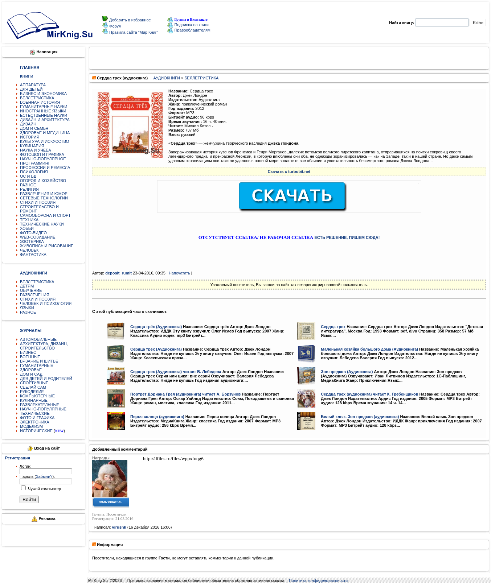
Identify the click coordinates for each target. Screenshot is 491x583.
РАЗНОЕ (28, 185)
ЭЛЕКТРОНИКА (34, 422)
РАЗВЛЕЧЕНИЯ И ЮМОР (43, 193)
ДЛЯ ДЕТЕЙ (31, 89)
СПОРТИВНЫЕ (34, 383)
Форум (114, 26)
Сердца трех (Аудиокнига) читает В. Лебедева (175, 371)
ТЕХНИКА (29, 220)
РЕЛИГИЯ (29, 189)
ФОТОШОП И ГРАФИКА (42, 154)
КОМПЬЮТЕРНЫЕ (37, 396)
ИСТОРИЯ (29, 137)
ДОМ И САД (31, 374)
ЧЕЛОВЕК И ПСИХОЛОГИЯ (45, 303)
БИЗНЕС (28, 352)
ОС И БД (28, 176)
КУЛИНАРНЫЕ (34, 400)
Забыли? (44, 476)
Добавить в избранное (129, 20)
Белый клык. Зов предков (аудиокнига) (360, 416)
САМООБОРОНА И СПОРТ (45, 215)
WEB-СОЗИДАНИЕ (38, 237)
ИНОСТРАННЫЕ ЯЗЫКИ (43, 111)
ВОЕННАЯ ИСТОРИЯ (40, 102)
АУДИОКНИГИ (167, 78)
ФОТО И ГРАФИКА (37, 417)
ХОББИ (27, 228)
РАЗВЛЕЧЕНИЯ (34, 295)
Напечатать (179, 273)
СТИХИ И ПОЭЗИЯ (38, 202)
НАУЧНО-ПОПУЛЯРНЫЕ (43, 409)
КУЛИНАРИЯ (32, 146)
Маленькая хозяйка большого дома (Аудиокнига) (369, 349)
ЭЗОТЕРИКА (32, 241)
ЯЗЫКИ (27, 308)
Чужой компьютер (44, 489)
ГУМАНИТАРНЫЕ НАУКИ (43, 106)
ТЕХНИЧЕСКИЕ (35, 413)
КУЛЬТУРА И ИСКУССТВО (44, 141)
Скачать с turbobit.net (289, 171)
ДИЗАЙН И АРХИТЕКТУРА (45, 119)
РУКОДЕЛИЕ (32, 391)
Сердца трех (333, 326)
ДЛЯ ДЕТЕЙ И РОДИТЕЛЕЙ (46, 378)
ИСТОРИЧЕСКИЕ (36, 431)
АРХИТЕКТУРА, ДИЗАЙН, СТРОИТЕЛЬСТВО (44, 346)
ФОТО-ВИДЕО (33, 233)
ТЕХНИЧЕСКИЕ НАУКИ (42, 224)
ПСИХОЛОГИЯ (34, 172)
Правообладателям (188, 30)
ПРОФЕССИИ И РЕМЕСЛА (45, 167)
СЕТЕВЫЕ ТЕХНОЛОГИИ (44, 198)
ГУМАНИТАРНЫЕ (36, 365)
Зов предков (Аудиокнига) (347, 371)
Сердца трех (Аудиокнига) (156, 349)
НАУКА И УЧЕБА (35, 150)
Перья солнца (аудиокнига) (157, 416)
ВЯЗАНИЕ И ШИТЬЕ (39, 361)
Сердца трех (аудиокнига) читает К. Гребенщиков (369, 394)
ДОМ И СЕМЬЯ (34, 128)
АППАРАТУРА (33, 85)
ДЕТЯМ (27, 286)
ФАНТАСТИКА (33, 254)
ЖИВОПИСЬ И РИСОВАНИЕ (47, 246)
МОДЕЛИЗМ (31, 426)
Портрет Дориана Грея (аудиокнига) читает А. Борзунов (185, 394)
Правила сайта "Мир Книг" (133, 32)
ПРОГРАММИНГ (35, 163)
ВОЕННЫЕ (30, 357)
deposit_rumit (118, 273)
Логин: (26, 466)
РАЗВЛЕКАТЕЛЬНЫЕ (40, 404)
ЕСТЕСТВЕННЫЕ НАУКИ (43, 115)
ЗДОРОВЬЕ (31, 370)
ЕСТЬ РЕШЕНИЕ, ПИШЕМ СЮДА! (347, 237)
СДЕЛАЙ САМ (33, 387)
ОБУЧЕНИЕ (31, 290)
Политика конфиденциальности (318, 580)
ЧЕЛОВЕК (29, 250)
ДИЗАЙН (28, 124)
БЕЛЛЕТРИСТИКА (37, 98)
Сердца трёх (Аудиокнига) (156, 326)
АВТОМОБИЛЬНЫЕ (38, 339)
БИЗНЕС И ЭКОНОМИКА (43, 93)
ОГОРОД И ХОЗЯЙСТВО (43, 180)
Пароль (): (37, 476)
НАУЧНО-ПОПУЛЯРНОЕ (43, 159)
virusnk (119, 527)
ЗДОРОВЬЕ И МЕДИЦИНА (45, 133)
